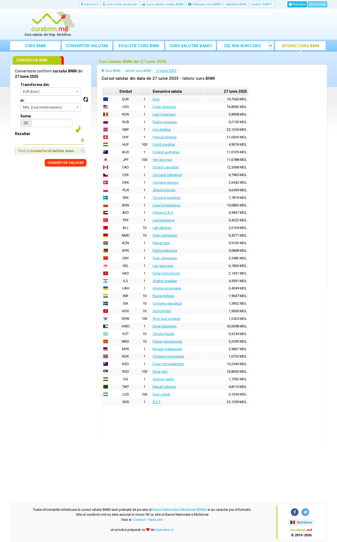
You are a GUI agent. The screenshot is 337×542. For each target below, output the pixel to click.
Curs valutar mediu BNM (163, 4)
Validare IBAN (236, 4)
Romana (297, 4)
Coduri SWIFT (261, 4)
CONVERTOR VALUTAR (65, 163)
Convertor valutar (87, 45)
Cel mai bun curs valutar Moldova (242, 46)
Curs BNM (35, 45)
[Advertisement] (208, 24)
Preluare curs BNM (204, 4)
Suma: (26, 116)
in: (22, 100)
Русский (317, 4)
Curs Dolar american (120, 4)
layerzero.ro (164, 530)
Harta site (155, 520)
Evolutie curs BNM (138, 45)
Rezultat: (23, 134)
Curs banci (190, 45)
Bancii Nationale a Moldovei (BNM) (179, 510)
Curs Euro (90, 4)
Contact (139, 520)
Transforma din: (35, 84)
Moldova (301, 522)
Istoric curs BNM (300, 45)
